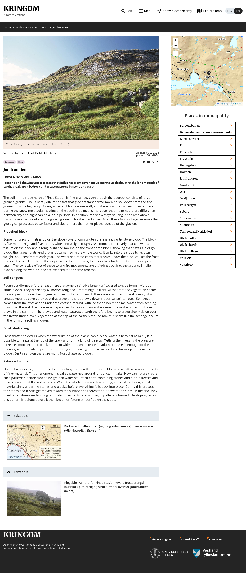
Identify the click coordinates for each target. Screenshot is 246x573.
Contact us (215, 539)
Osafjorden (187, 198)
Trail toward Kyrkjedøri (196, 231)
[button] (81, 88)
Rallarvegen (188, 205)
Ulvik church (188, 244)
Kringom (21, 8)
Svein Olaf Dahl (30, 153)
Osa (182, 191)
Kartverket (236, 103)
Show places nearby (177, 11)
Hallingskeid (188, 165)
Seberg (184, 211)
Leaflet (222, 103)
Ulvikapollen (188, 238)
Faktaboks (21, 415)
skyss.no (66, 548)
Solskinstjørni (189, 218)
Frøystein (186, 158)
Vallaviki (186, 258)
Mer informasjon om (209, 73)
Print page (144, 162)
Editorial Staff (190, 539)
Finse (183, 145)
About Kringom (161, 539)
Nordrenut (187, 185)
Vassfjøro (186, 264)
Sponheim (187, 225)
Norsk (229, 11)
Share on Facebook (157, 162)
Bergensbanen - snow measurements (206, 132)
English (238, 11)
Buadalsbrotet (189, 139)
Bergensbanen (190, 125)
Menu (148, 11)
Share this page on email (148, 162)
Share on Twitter (153, 162)
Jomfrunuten (189, 178)
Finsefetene (188, 152)
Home (7, 27)
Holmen (185, 172)
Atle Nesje (51, 153)
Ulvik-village (189, 251)
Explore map (212, 11)
